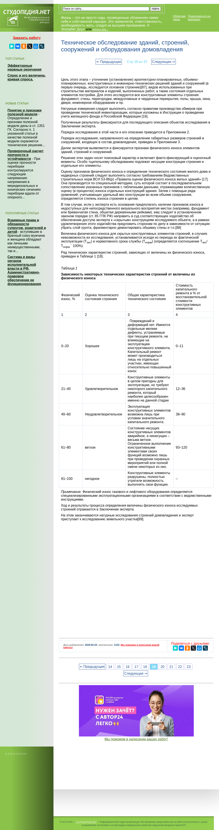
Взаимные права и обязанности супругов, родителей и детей (26, 226)
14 (110, 666)
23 (189, 666)
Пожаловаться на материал (199, 18)
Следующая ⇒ (163, 62)
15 (119, 666)
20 (162, 666)
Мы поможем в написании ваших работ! (136, 739)
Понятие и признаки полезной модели (24, 112)
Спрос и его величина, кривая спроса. (26, 77)
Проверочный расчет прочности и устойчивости (25, 155)
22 (180, 666)
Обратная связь (179, 18)
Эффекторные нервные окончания (24, 67)
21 (171, 666)
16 (128, 666)
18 (145, 666)
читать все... (100, 29)
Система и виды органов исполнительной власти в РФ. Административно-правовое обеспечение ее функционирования (24, 270)
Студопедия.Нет (86, 822)
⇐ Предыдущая (108, 62)
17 (136, 666)
